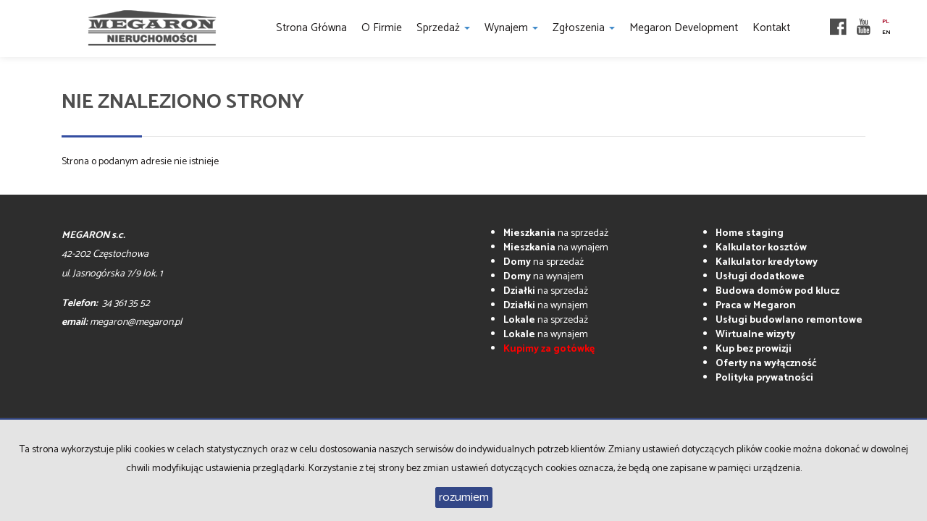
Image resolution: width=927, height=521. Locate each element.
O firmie (381, 28)
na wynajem (555, 248)
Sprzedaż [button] (443, 28)
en (886, 32)
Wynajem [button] (511, 28)
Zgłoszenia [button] (584, 28)
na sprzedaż (555, 233)
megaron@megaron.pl (136, 322)
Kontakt (771, 28)
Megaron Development (683, 28)
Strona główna (311, 28)
